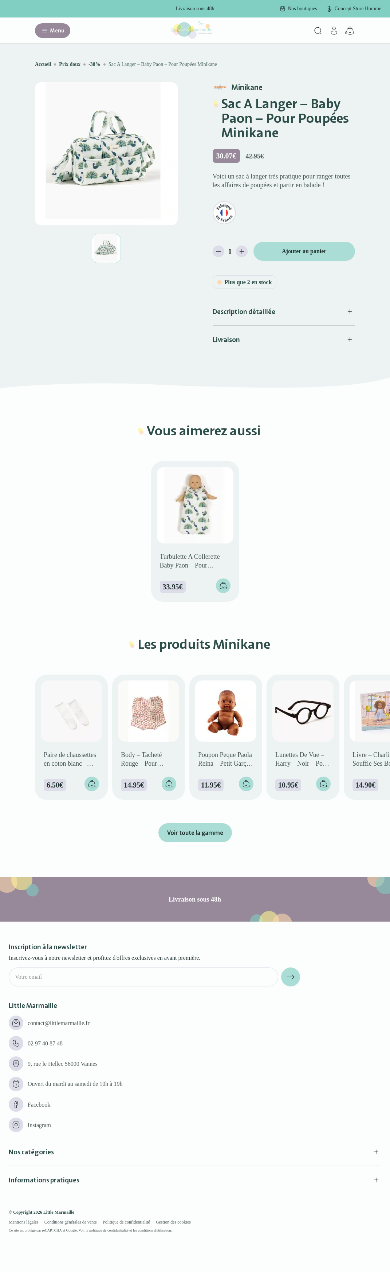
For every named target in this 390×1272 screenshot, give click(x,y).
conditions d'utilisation (154, 1230)
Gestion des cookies (173, 1222)
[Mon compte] (334, 30)
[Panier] (350, 30)
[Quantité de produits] (230, 251)
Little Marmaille (58, 1212)
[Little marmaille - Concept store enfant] (191, 37)
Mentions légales (24, 1222)
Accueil (43, 64)
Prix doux (69, 64)
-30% (94, 64)
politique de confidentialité (109, 1230)
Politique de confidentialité (126, 1222)
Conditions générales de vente (70, 1222)
